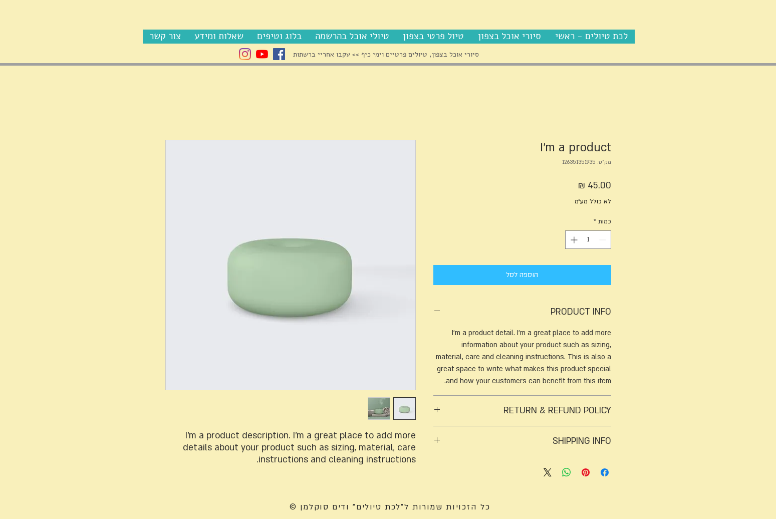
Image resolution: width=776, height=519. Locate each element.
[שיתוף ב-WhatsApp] (567, 472)
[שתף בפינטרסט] (586, 472)
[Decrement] (603, 239)
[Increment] (573, 239)
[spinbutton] (588, 239)
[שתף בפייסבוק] (605, 472)
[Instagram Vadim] (245, 54)
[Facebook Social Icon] (279, 54)
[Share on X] (548, 472)
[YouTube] (262, 54)
